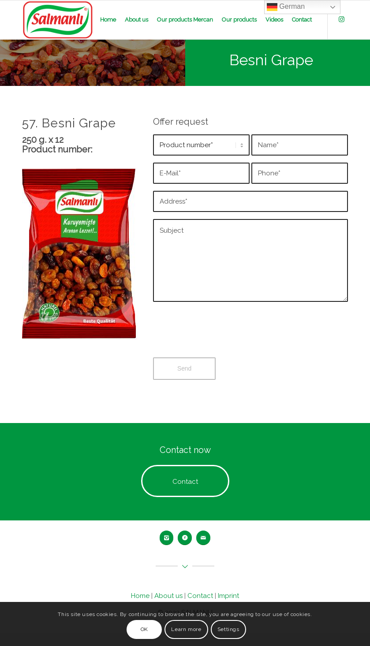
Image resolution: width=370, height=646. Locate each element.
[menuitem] (108, 19)
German (286, 7)
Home (140, 596)
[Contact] (185, 481)
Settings (228, 629)
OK (144, 629)
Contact (200, 596)
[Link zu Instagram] (341, 19)
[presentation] (220, 336)
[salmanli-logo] (58, 19)
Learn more (186, 629)
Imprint (228, 596)
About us (168, 596)
